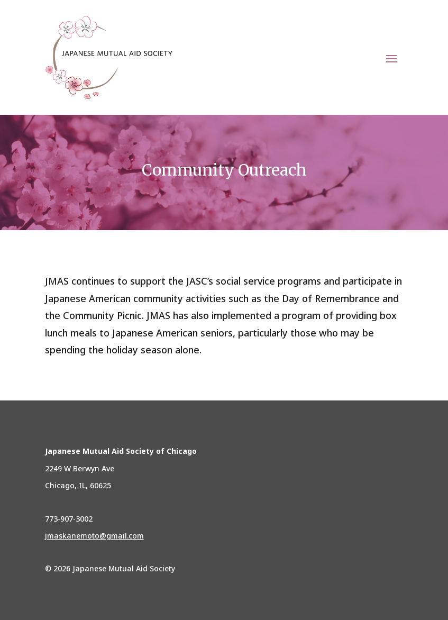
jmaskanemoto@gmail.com (94, 536)
